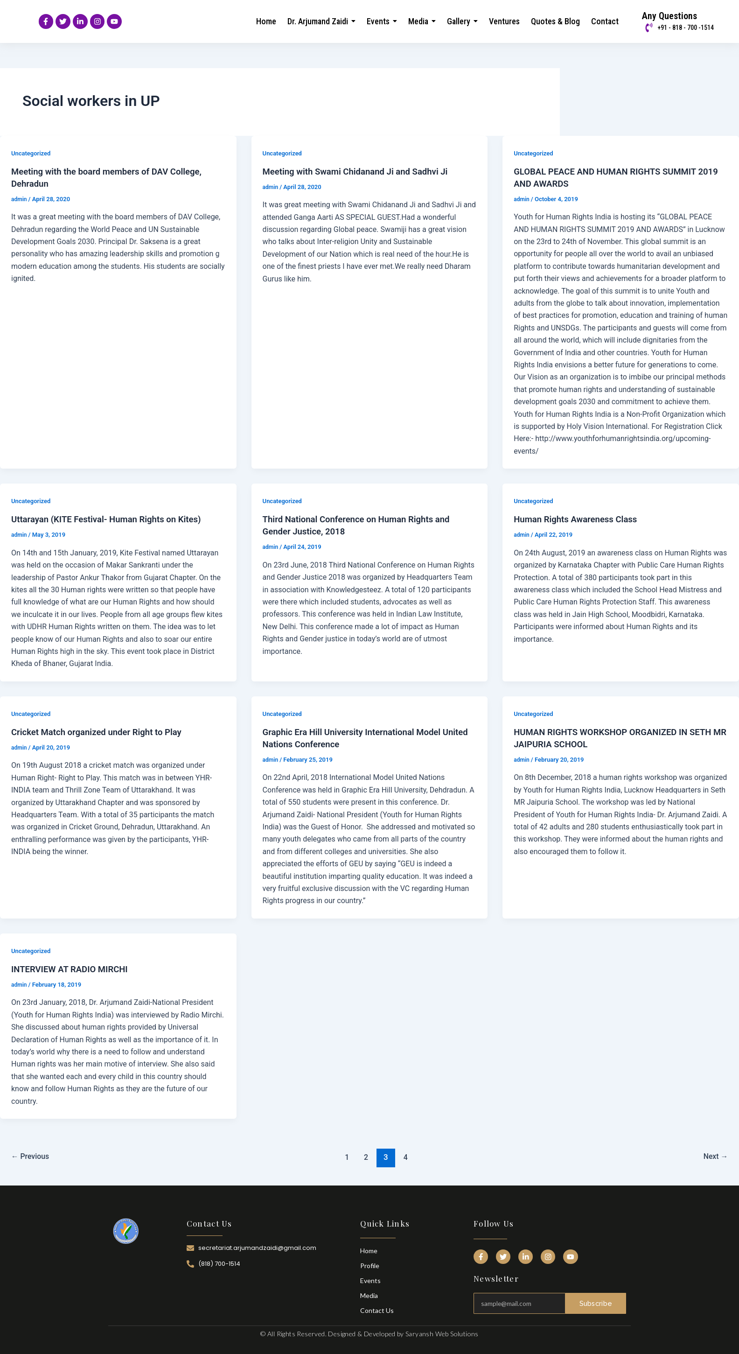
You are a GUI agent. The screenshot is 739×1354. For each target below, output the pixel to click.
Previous (32, 1156)
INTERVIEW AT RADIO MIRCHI (74, 968)
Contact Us (377, 1309)
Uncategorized (32, 152)
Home (368, 1250)
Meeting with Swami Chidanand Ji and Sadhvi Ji (363, 170)
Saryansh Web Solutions (442, 1333)
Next (714, 1156)
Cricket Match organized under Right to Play (103, 731)
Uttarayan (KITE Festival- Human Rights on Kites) (113, 518)
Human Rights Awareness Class (580, 518)
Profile (369, 1265)
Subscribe (596, 1300)
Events (370, 1280)
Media (369, 1294)
